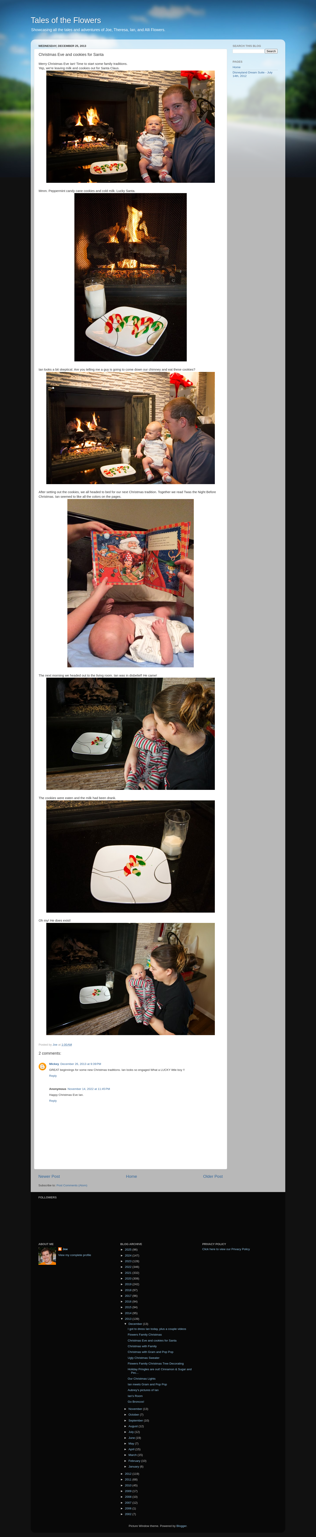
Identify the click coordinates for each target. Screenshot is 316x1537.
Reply (53, 1075)
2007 (128, 1502)
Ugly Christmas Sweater (144, 1357)
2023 (128, 1261)
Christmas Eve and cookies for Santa (152, 1340)
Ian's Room (135, 1396)
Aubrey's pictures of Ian (143, 1390)
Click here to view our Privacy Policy (226, 1249)
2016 (128, 1301)
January (134, 1466)
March (132, 1455)
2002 (128, 1514)
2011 (128, 1479)
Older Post (213, 1176)
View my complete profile (74, 1255)
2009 (128, 1491)
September (136, 1420)
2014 (128, 1313)
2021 (128, 1272)
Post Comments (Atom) (72, 1185)
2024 (128, 1255)
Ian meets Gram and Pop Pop (147, 1384)
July (131, 1432)
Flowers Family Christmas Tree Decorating (156, 1363)
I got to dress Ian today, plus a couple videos (157, 1329)
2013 (128, 1318)
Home (131, 1176)
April (131, 1449)
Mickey (54, 1064)
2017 (128, 1295)
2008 (128, 1496)
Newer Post (49, 1176)
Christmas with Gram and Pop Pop (150, 1352)
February (134, 1460)
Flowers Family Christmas (145, 1334)
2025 (128, 1249)
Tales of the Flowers (66, 20)
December (135, 1324)
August (133, 1426)
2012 (128, 1473)
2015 (128, 1307)
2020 (128, 1278)
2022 (128, 1267)
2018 (128, 1290)
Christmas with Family (142, 1346)
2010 (128, 1485)
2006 (128, 1508)
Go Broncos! (136, 1401)
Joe (65, 1249)
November (135, 1409)
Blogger (181, 1526)
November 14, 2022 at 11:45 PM (89, 1089)
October (134, 1414)
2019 (128, 1284)
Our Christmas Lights (142, 1378)
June (132, 1437)
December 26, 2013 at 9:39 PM (80, 1064)
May (131, 1443)
